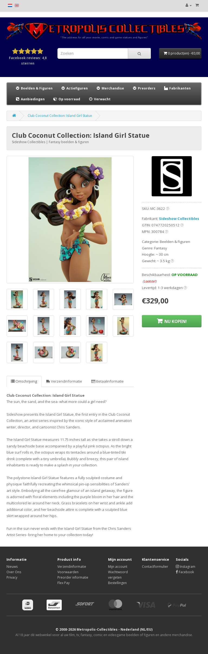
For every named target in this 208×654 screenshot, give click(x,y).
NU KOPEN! (172, 321)
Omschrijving (24, 381)
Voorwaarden (68, 572)
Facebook (185, 572)
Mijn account (117, 566)
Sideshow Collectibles (179, 218)
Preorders (143, 88)
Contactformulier (155, 566)
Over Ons (13, 572)
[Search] (139, 53)
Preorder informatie (72, 577)
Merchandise (110, 88)
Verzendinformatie (64, 381)
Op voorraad (66, 99)
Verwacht (99, 99)
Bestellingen (117, 583)
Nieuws (12, 566)
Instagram (185, 566)
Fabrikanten (177, 88)
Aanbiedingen (30, 99)
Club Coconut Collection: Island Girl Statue (60, 115)
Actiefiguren (74, 88)
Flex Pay (63, 583)
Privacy (11, 577)
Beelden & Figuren (34, 88)
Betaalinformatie (107, 381)
